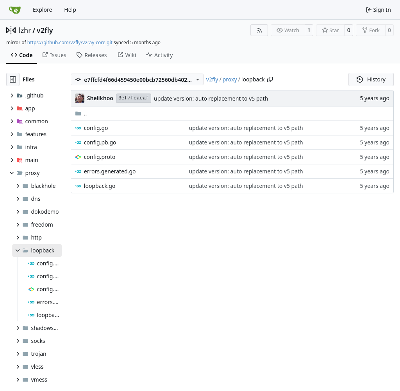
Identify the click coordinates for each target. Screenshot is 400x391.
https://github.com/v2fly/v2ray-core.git (69, 42)
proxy (230, 79)
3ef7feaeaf (133, 98)
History (371, 79)
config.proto (100, 156)
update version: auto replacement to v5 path (211, 98)
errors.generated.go (110, 171)
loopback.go (100, 185)
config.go (96, 128)
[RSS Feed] (259, 30)
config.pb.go (100, 142)
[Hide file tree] (13, 79)
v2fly (45, 30)
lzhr (25, 30)
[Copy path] (270, 79)
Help (70, 9)
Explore (42, 9)
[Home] (15, 10)
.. (81, 113)
